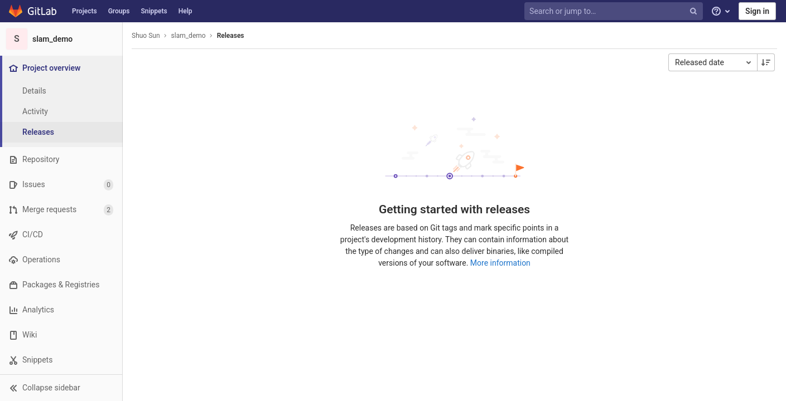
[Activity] (61, 111)
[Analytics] (61, 309)
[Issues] (61, 184)
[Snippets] (61, 360)
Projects (84, 11)
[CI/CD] (61, 234)
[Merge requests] (61, 209)
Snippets (154, 11)
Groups (119, 11)
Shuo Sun (146, 36)
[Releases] (61, 132)
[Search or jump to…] (614, 11)
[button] (61, 387)
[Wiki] (61, 335)
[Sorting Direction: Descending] (766, 62)
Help (185, 11)
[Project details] (61, 91)
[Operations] (61, 259)
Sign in (757, 11)
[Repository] (61, 159)
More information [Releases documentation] (500, 262)
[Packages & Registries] (61, 284)
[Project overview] (62, 68)
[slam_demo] (61, 39)
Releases (230, 36)
